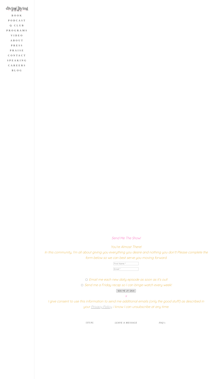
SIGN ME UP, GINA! (126, 291)
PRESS (17, 45)
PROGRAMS (17, 31)
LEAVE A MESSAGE (126, 323)
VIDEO (17, 35)
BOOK (17, 16)
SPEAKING (17, 60)
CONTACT (17, 55)
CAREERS (17, 65)
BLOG (17, 70)
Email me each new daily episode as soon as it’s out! (128, 279)
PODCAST (17, 21)
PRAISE (17, 50)
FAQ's (162, 323)
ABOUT (17, 40)
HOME (17, 11)
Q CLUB (17, 26)
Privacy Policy (101, 307)
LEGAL (90, 323)
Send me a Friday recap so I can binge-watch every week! (128, 285)
